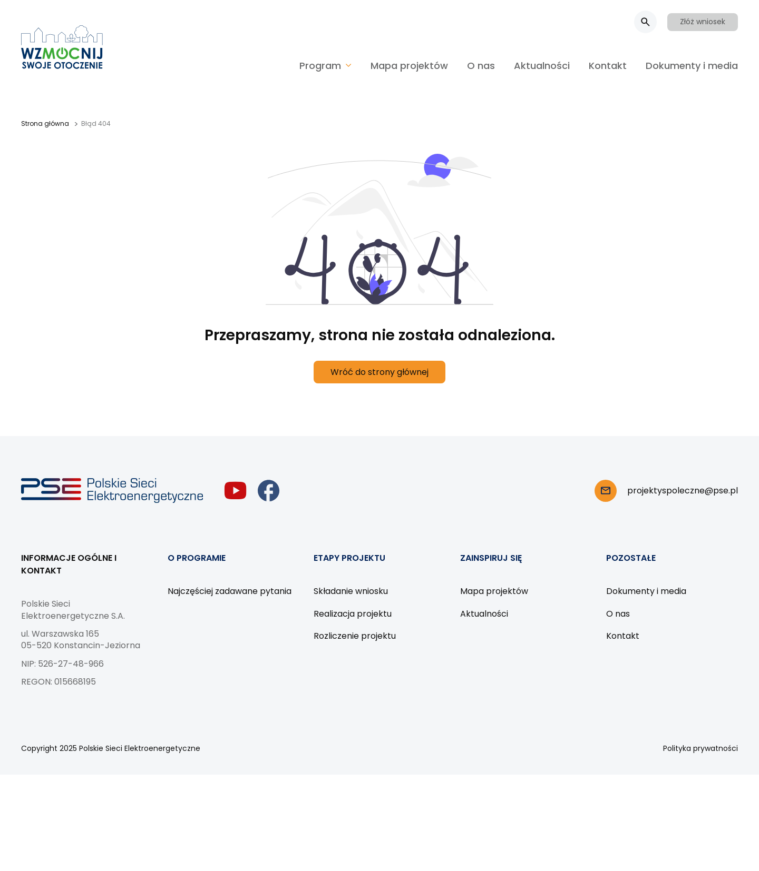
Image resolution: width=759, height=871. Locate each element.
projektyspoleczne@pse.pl (682, 490)
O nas (481, 65)
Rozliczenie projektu (355, 636)
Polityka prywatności (700, 748)
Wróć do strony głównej (379, 372)
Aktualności (542, 65)
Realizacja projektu (353, 614)
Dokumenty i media (692, 65)
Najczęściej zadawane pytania (229, 591)
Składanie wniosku (351, 591)
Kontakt (608, 65)
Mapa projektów (409, 65)
